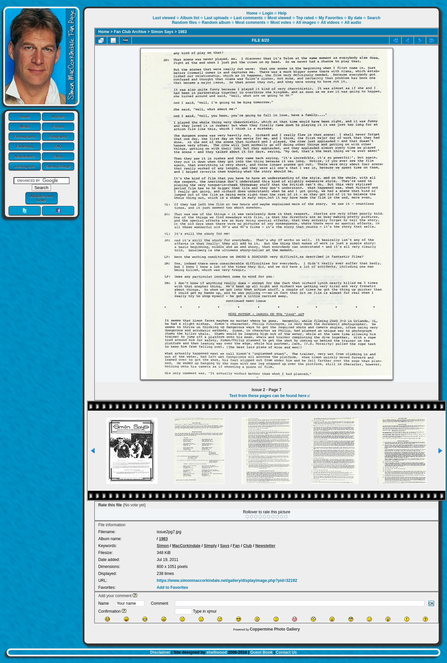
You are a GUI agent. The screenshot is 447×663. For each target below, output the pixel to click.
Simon (163, 545)
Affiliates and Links (41, 198)
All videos (330, 22)
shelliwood (216, 652)
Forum (58, 126)
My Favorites (331, 18)
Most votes (281, 22)
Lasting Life (24, 166)
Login (267, 13)
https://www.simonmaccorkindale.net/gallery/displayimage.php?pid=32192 (227, 580)
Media (25, 126)
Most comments (250, 22)
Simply (210, 545)
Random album (216, 22)
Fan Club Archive (130, 31)
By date (355, 18)
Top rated (305, 18)
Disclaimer (160, 652)
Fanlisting (24, 146)
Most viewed (279, 18)
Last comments (248, 18)
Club (247, 545)
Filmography (24, 136)
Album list (189, 18)
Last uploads (216, 18)
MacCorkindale (186, 545)
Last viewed (164, 18)
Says (224, 545)
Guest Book (261, 652)
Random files (184, 22)
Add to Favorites (172, 587)
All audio (352, 22)
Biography (58, 136)
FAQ (58, 146)
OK (431, 603)
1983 (182, 31)
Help (282, 13)
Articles (58, 117)
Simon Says (162, 31)
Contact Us (286, 652)
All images (306, 22)
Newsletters (24, 156)
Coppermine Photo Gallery (275, 629)
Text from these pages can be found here (267, 395)
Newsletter (265, 545)
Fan (236, 545)
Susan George (58, 166)
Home (25, 117)
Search (373, 18)
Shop (58, 156)
